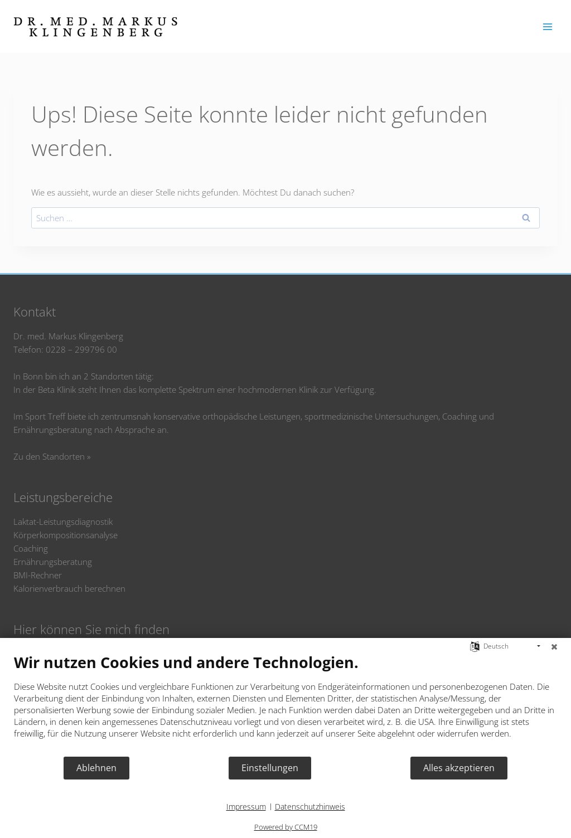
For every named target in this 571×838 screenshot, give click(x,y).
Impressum (246, 806)
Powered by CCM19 (285, 827)
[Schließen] (554, 646)
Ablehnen (96, 768)
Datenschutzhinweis (310, 806)
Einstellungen (269, 768)
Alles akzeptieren (459, 768)
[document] (285, 704)
